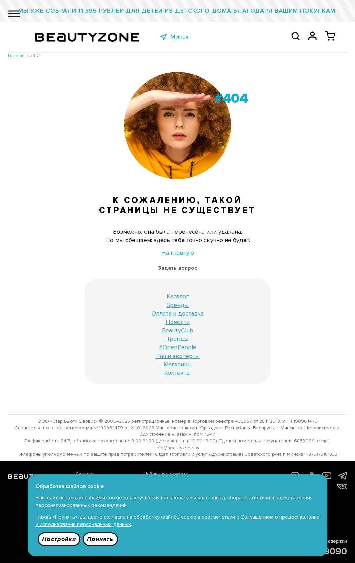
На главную (177, 252)
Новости (178, 322)
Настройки (59, 539)
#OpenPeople (177, 347)
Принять (100, 539)
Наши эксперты (177, 356)
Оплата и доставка (178, 313)
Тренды (177, 338)
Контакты (177, 372)
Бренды (177, 305)
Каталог (178, 296)
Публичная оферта (165, 474)
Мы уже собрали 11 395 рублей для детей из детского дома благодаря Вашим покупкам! (177, 10)
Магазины (178, 364)
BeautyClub (177, 330)
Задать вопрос (177, 268)
